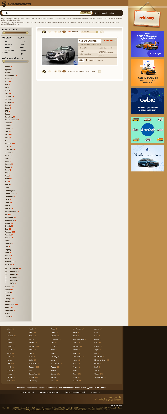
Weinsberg (9, 310)
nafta (20, 44)
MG (6, 214)
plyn (20, 54)
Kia (6, 182)
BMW (7, 87)
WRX (12, 283)
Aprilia (7, 79)
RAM (7, 241)
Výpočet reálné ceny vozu (50, 392)
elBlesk (8, 123)
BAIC (7, 84)
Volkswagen (10, 304)
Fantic (7, 126)
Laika (7, 188)
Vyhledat (85, 13)
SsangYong (9, 261)
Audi (7, 81)
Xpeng (7, 313)
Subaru (8, 264)
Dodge (7, 114)
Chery (7, 146)
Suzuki (7, 287)
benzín (21, 41)
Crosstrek (14, 268)
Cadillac (8, 96)
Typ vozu (6, 38)
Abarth (7, 67)
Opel (7, 229)
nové (5, 41)
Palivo (20, 38)
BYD (6, 93)
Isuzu (7, 158)
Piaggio (8, 235)
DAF (6, 111)
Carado (8, 99)
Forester (13, 271)
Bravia (7, 90)
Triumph (8, 299)
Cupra (7, 105)
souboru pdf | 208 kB (97, 388)
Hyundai (8, 143)
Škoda (7, 290)
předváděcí (7, 44)
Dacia (7, 108)
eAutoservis (95, 392)
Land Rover (9, 194)
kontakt (111, 13)
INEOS (7, 155)
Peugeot (8, 232)
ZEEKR (8, 316)
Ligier (7, 202)
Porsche (8, 238)
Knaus (7, 185)
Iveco (7, 161)
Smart (7, 258)
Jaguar (7, 167)
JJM (6, 173)
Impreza (13, 274)
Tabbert (8, 293)
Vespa (7, 302)
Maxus (7, 205)
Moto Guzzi (9, 220)
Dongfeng (9, 117)
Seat (6, 247)
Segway (8, 250)
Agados (8, 70)
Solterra (13, 280)
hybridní (21, 51)
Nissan (7, 223)
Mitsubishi (9, 217)
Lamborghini (10, 191)
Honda (7, 140)
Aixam (7, 73)
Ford (7, 135)
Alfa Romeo (9, 76)
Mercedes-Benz (11, 211)
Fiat (6, 132)
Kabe (7, 176)
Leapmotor (9, 197)
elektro (21, 47)
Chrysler (8, 152)
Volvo (7, 307)
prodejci (104, 13)
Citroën (8, 102)
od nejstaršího (86, 31)
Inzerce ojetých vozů (26, 392)
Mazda (7, 208)
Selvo (7, 253)
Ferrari (7, 129)
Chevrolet (9, 149)
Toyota (7, 296)
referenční (7, 47)
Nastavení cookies (117, 405)
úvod (97, 13)
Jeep (7, 170)
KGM (7, 179)
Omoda (8, 226)
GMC (7, 138)
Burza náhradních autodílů (75, 392)
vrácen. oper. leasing (8, 52)
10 (60, 32)
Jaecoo (8, 164)
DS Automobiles (11, 120)
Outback (13, 277)
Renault (8, 244)
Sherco (8, 256)
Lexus (7, 199)
